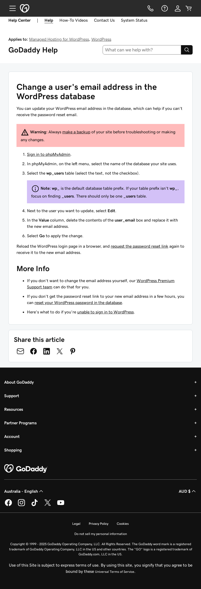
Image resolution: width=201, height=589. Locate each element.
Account (12, 436)
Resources (13, 409)
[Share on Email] (20, 351)
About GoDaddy (19, 382)
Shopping (13, 450)
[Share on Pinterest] (72, 351)
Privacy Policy (98, 523)
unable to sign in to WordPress (105, 312)
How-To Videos (73, 20)
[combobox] (142, 49)
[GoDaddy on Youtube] (61, 505)
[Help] (164, 8)
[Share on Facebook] (33, 351)
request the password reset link (139, 246)
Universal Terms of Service (114, 571)
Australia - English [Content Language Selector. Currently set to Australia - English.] (24, 491)
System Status (134, 20)
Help (48, 20)
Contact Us (104, 20)
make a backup (76, 132)
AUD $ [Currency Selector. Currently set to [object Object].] (188, 491)
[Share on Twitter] (59, 351)
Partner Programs (20, 423)
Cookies (123, 523)
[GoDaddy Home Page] (26, 468)
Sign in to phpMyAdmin (48, 154)
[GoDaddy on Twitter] (47, 505)
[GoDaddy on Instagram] (21, 505)
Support (11, 396)
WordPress (101, 39)
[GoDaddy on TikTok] (34, 505)
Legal (76, 523)
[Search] (187, 50)
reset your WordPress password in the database (78, 302)
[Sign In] (178, 8)
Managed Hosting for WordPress (59, 39)
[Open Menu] (10, 8)
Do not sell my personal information (100, 534)
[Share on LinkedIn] (46, 351)
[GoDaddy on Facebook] (8, 505)
